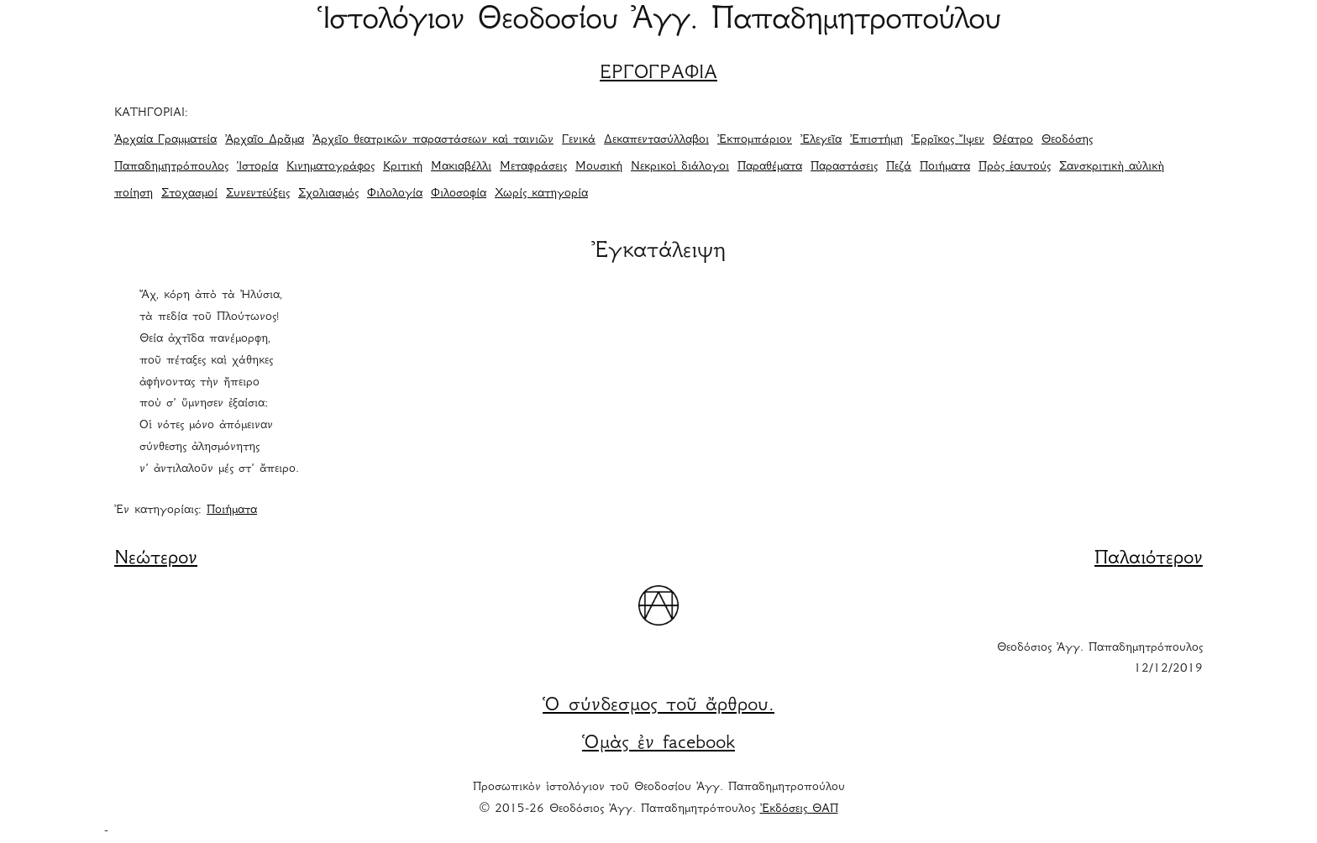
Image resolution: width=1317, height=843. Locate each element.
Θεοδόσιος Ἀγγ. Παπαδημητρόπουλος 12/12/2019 (1100, 659)
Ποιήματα (945, 167)
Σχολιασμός (328, 194)
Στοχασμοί (189, 194)
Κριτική (402, 167)
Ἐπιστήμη (876, 140)
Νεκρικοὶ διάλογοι (680, 167)
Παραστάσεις (844, 167)
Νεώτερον (155, 559)
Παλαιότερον (1148, 559)
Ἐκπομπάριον (754, 140)
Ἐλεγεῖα (821, 140)
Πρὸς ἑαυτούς (1015, 167)
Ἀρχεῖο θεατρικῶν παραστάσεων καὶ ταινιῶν (433, 140)
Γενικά (579, 140)
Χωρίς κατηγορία (541, 194)
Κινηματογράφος (330, 167)
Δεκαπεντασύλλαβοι (656, 140)
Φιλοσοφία (458, 194)
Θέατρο (1013, 140)
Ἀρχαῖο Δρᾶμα (264, 140)
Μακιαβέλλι (461, 167)
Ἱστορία (257, 167)
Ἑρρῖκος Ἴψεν (947, 140)
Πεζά (898, 167)
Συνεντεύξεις (258, 194)
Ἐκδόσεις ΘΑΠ (799, 809)
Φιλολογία (394, 194)
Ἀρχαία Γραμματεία (165, 140)
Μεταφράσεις (533, 167)
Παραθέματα (769, 167)
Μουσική (598, 167)
